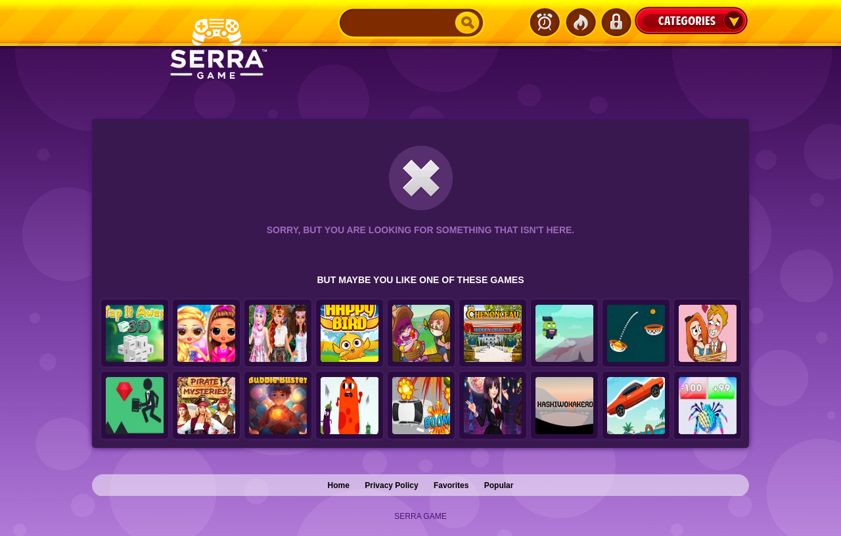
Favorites (451, 485)
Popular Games (580, 22)
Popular (499, 485)
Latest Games (544, 22)
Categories (691, 20)
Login (615, 22)
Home (339, 485)
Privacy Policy (391, 485)
